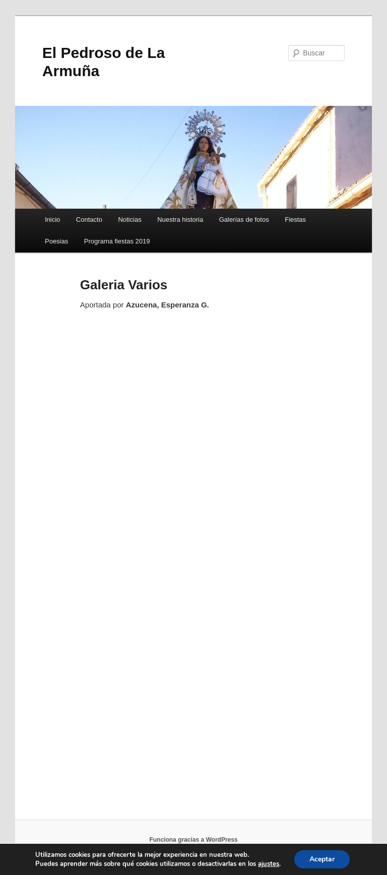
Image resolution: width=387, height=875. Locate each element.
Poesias (56, 241)
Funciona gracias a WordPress (193, 839)
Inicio (52, 219)
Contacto (89, 219)
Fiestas (295, 219)
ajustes (268, 863)
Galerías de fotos (244, 219)
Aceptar (322, 859)
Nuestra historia (180, 219)
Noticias (129, 219)
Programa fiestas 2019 (117, 241)
